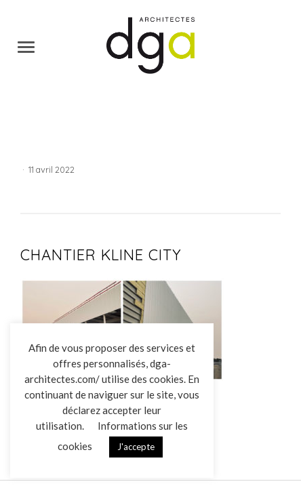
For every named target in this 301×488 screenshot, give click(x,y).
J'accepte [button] (136, 446)
